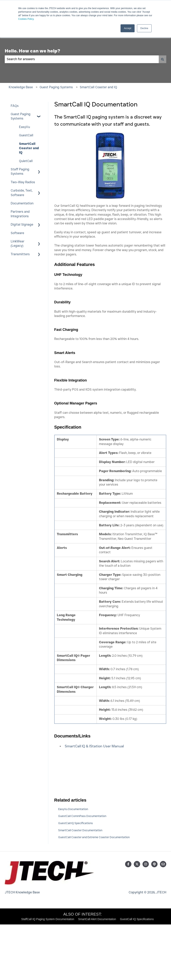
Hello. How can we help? (32, 51)
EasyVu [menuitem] (24, 127)
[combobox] (82, 59)
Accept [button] (127, 28)
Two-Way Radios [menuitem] (23, 182)
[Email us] (163, 864)
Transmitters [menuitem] (20, 254)
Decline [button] (144, 28)
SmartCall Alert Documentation (97, 919)
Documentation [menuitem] (22, 203)
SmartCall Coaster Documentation (80, 830)
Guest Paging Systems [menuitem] (20, 116)
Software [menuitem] (17, 233)
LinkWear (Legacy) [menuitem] (17, 243)
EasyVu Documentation (73, 809)
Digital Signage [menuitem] (22, 224)
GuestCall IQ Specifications (75, 823)
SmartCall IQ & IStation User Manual (94, 746)
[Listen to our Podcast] (154, 864)
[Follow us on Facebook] (128, 864)
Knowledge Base (21, 87)
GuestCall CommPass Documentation (82, 816)
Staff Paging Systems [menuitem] (20, 171)
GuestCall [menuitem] (26, 135)
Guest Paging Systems (56, 87)
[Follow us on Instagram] (145, 864)
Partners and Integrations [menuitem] (20, 214)
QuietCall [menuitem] (26, 161)
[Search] (162, 59)
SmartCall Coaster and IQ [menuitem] (29, 148)
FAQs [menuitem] (15, 106)
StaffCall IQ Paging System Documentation (47, 919)
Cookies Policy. (26, 19)
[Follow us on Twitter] (137, 864)
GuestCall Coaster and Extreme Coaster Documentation (94, 837)
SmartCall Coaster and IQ (98, 87)
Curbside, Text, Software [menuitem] (21, 193)
